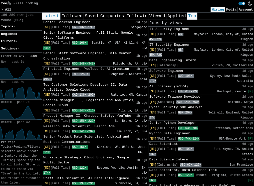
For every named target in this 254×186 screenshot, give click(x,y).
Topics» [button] (8, 26)
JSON (33, 56)
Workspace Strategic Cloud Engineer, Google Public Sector (86, 160)
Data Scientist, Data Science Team (183, 170)
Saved (91, 16)
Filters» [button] (9, 41)
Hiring (218, 10)
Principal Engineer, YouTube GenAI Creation (86, 69)
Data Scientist (163, 144)
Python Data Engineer (169, 133)
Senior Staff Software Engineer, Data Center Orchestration (87, 55)
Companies (112, 16)
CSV (21, 56)
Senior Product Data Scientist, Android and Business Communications (86, 139)
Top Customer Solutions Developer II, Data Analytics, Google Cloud (85, 87)
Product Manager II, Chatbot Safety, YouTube (87, 116)
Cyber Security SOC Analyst (175, 107)
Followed (72, 16)
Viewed (157, 16)
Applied (176, 16)
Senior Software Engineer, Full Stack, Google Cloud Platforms (88, 35)
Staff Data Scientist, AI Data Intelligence (86, 178)
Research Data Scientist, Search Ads (79, 126)
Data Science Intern (168, 159)
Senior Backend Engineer (66, 22)
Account (246, 10)
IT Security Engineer (169, 29)
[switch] (241, 3)
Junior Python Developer (172, 123)
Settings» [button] (10, 48)
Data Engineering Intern (172, 60)
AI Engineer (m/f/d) (168, 86)
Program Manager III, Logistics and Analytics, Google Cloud (89, 102)
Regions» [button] (9, 34)
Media (231, 10)
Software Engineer (166, 71)
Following (138, 16)
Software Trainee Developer (175, 97)
